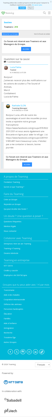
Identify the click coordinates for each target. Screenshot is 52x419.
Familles (7, 318)
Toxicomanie (9, 290)
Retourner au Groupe (10, 34)
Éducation (8, 314)
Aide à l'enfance (10, 323)
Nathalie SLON (19, 105)
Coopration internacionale (14, 299)
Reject (31, 8)
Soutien (8, 22)
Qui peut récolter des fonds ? (15, 209)
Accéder (26, 49)
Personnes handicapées (13, 309)
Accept (22, 8)
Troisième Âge (10, 337)
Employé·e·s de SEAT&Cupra (15, 275)
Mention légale (10, 226)
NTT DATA (8, 266)
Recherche (8, 332)
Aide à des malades (12, 295)
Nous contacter (10, 231)
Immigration (9, 328)
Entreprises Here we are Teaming (17, 243)
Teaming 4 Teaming (12, 248)
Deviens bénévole (11, 253)
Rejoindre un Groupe (12, 204)
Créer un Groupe (10, 199)
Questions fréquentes (12, 221)
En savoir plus (37, 5)
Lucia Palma (15, 67)
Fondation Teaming (12, 182)
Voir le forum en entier (42, 34)
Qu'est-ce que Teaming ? (14, 187)
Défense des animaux (13, 304)
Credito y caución (11, 270)
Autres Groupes (10, 342)
